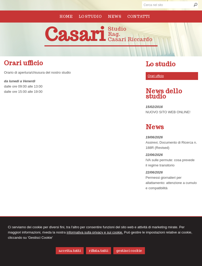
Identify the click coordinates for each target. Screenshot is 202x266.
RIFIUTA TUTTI (98, 250)
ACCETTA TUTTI (70, 250)
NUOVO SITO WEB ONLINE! (168, 112)
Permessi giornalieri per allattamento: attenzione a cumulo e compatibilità (171, 183)
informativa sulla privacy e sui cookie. (95, 232)
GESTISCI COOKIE (129, 250)
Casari (74, 34)
